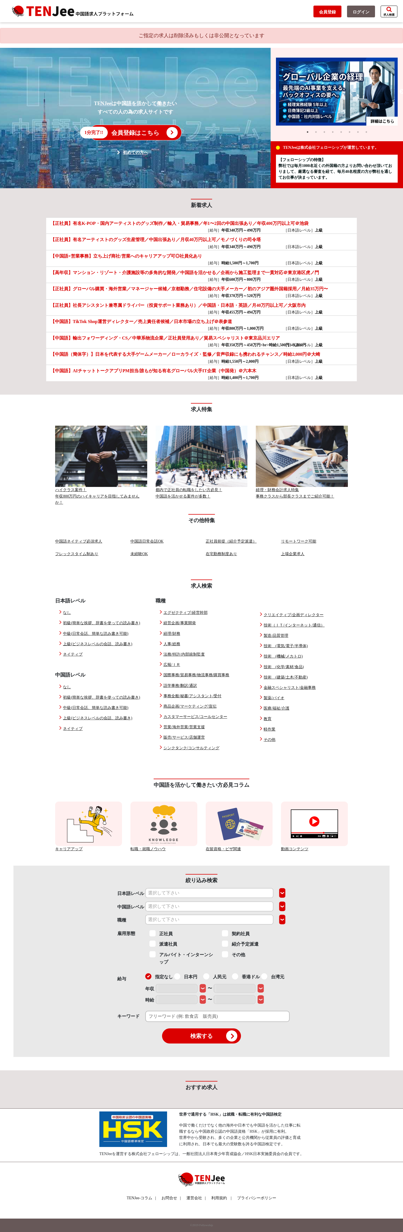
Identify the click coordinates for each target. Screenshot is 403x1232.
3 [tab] (324, 132)
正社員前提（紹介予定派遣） (231, 541)
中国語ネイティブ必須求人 (78, 541)
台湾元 (272, 976)
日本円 (185, 976)
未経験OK (139, 554)
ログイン (361, 12)
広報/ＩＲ (171, 665)
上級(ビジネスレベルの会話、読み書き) (97, 644)
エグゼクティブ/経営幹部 (185, 613)
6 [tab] (349, 132)
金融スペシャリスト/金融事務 (290, 688)
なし (67, 613)
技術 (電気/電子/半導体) (286, 646)
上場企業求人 (292, 554)
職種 (121, 920)
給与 (121, 978)
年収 (149, 988)
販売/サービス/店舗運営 (184, 737)
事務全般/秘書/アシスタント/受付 (192, 696)
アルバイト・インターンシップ (181, 957)
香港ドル (246, 976)
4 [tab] (333, 132)
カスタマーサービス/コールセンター (195, 717)
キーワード (128, 1016)
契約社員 (236, 933)
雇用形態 (126, 933)
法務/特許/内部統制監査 (184, 654)
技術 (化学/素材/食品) (284, 667)
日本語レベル (130, 893)
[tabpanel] (337, 92)
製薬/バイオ (274, 698)
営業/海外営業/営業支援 (184, 727)
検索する (213, 1036)
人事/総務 (171, 644)
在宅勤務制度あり (221, 554)
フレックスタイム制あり (76, 554)
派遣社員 (163, 944)
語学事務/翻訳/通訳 (180, 686)
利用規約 (219, 1198)
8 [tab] (366, 132)
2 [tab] (316, 132)
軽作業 (269, 729)
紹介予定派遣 (240, 944)
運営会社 (196, 1198)
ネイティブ (73, 654)
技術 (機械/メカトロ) (283, 656)
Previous (272, 92)
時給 (149, 1000)
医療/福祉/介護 (276, 708)
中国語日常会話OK (146, 541)
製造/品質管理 (276, 635)
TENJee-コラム (141, 1198)
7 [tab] (358, 132)
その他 (269, 740)
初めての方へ (135, 152)
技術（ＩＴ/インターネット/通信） (294, 625)
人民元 (214, 976)
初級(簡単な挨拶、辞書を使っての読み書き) (101, 623)
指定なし (159, 976)
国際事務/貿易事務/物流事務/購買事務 (196, 675)
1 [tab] (307, 132)
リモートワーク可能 (298, 541)
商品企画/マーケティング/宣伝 (190, 706)
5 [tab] (341, 132)
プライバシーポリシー (256, 1198)
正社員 (161, 933)
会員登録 (327, 12)
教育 (267, 719)
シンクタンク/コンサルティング (191, 748)
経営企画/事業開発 (179, 623)
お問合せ (171, 1198)
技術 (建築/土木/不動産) (286, 677)
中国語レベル (130, 906)
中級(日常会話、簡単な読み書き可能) (95, 634)
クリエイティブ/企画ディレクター (294, 615)
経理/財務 (171, 634)
